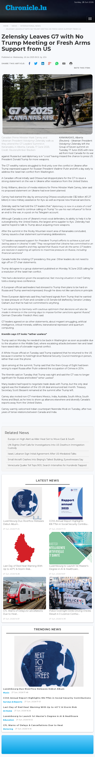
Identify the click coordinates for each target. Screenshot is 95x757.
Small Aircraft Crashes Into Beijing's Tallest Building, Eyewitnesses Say (45, 459)
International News (30, 26)
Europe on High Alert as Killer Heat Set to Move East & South (41, 439)
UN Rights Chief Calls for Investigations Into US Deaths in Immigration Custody (46, 446)
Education (8, 720)
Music (6, 692)
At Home (7, 711)
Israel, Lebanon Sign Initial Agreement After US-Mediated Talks (42, 453)
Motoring (8, 729)
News (14, 26)
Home (5, 26)
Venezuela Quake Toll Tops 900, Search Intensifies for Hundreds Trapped (47, 465)
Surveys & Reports (12, 702)
